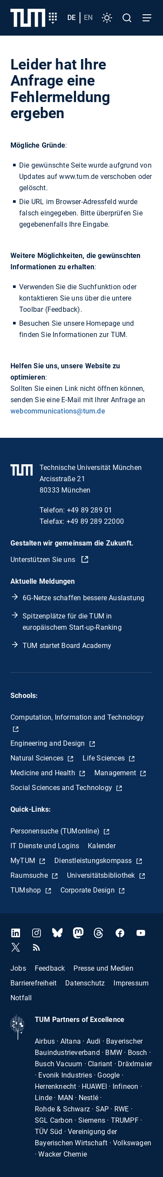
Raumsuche (30, 875)
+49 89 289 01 (90, 510)
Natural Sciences (37, 758)
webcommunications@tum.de (57, 411)
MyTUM (23, 860)
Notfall (21, 997)
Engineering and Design (48, 743)
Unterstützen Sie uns (43, 559)
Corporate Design (88, 890)
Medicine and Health (43, 773)
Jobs (18, 968)
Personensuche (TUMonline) (55, 831)
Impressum (131, 983)
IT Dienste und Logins (44, 846)
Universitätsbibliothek (102, 875)
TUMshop (26, 890)
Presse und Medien (103, 968)
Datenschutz (85, 983)
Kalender (102, 846)
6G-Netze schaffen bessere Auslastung (83, 598)
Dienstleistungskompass (94, 860)
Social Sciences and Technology (62, 788)
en (88, 17)
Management (116, 773)
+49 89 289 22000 (95, 521)
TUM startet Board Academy (67, 645)
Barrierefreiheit (33, 983)
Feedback (50, 968)
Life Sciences (104, 758)
